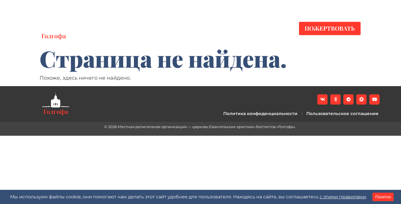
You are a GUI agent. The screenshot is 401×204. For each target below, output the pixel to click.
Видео (142, 28)
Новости (106, 28)
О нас (220, 28)
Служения (179, 28)
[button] (356, 5)
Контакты (259, 28)
